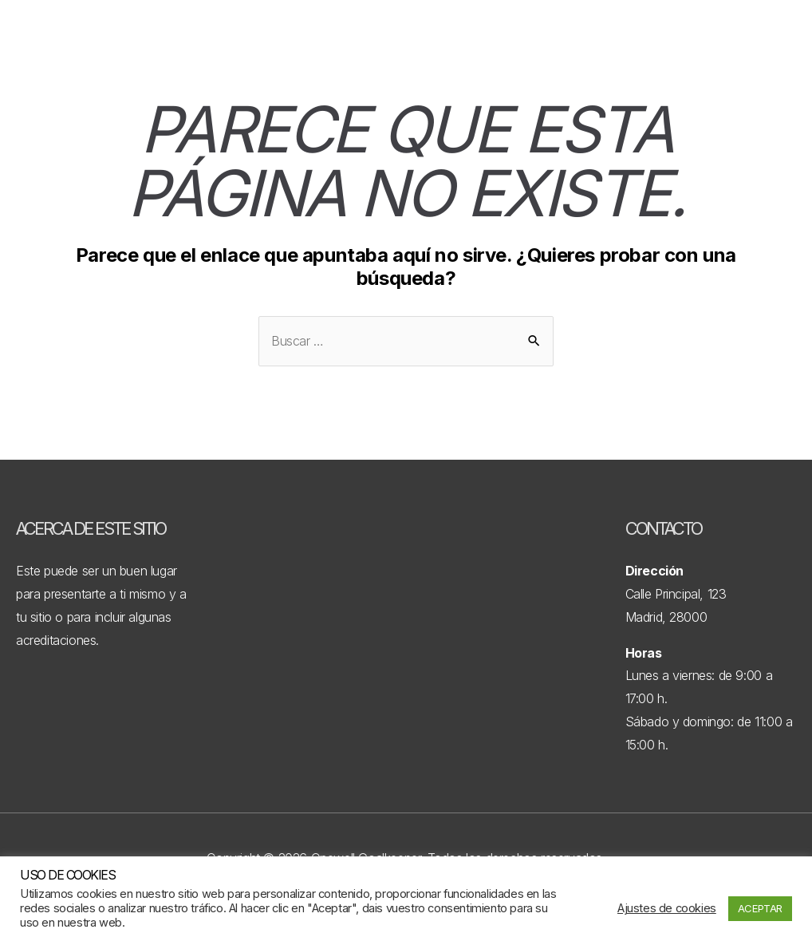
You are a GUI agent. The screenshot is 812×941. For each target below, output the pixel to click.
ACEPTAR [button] (760, 908)
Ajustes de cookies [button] (666, 908)
